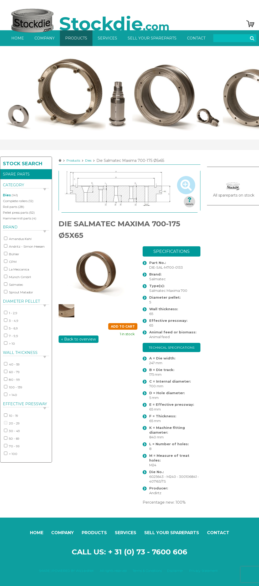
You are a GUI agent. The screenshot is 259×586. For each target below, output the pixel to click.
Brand (10, 227)
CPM (10, 261)
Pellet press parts (15, 212)
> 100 (10, 454)
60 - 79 (12, 372)
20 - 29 (12, 423)
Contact (196, 38)
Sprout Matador (18, 292)
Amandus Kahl (18, 239)
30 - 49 (12, 431)
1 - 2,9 (10, 313)
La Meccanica (16, 269)
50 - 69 (11, 438)
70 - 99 (12, 446)
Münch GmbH (17, 277)
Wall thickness (20, 352)
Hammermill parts (17, 218)
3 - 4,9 (11, 320)
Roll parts (10, 207)
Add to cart (123, 326)
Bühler (11, 254)
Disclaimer (175, 571)
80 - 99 (12, 379)
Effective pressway (25, 404)
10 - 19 (11, 415)
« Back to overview (78, 339)
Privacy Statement (203, 571)
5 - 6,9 (11, 328)
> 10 (9, 343)
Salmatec (13, 284)
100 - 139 (13, 387)
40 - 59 (12, 364)
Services (107, 38)
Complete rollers (15, 201)
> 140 (10, 395)
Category (13, 185)
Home (17, 38)
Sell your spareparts (152, 38)
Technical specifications (171, 347)
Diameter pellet (21, 301)
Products (76, 38)
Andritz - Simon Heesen (24, 246)
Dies (7, 195)
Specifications (171, 251)
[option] (129, 92)
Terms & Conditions (147, 571)
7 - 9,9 (11, 336)
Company (44, 38)
